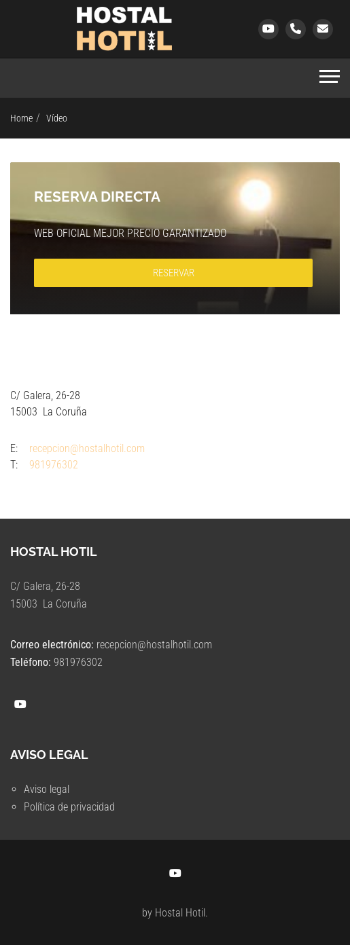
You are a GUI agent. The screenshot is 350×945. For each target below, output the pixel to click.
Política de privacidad (69, 806)
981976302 (78, 662)
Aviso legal (46, 789)
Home (21, 118)
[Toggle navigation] (329, 78)
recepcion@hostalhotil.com (154, 644)
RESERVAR (173, 273)
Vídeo (56, 118)
